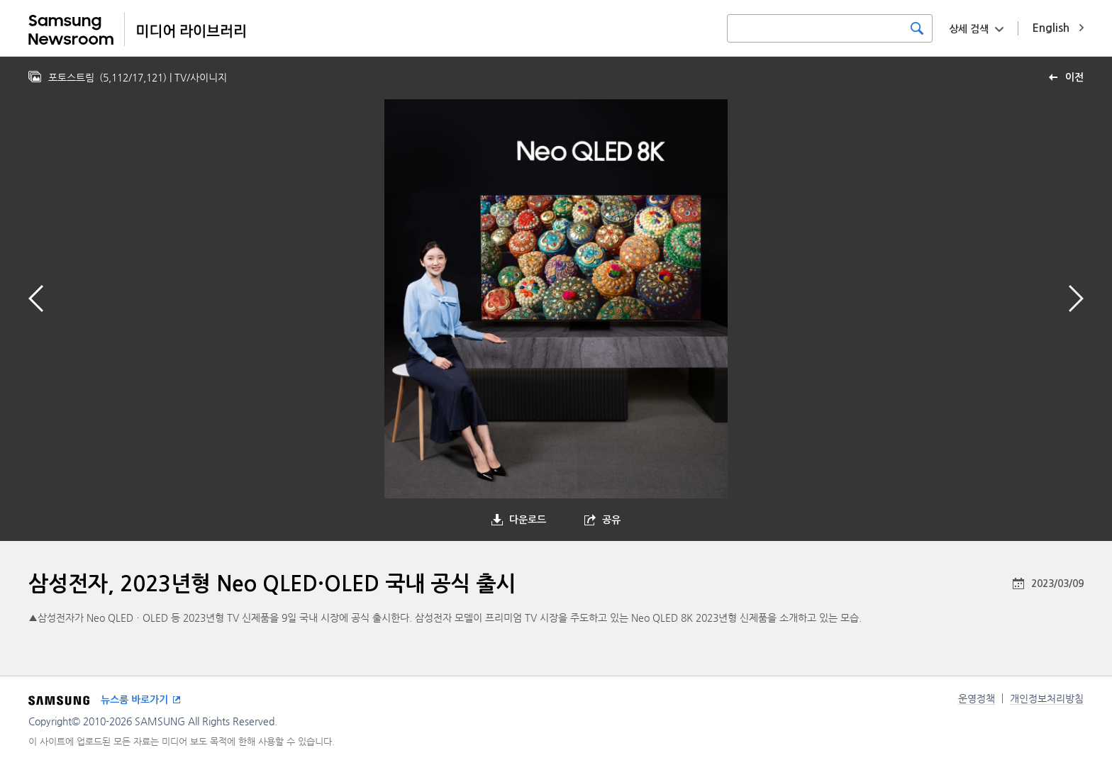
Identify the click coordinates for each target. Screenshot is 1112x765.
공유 (611, 520)
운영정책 (976, 698)
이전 (1074, 77)
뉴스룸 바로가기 (134, 700)
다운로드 (527, 520)
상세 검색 (969, 29)
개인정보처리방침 (1047, 698)
